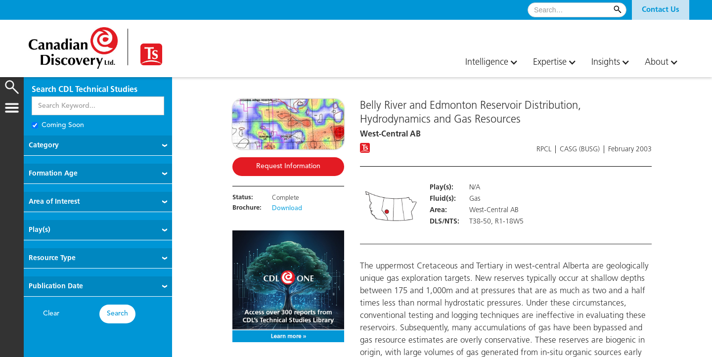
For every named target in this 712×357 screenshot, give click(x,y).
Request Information (288, 166)
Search (117, 313)
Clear (51, 313)
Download (287, 208)
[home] (73, 44)
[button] (660, 10)
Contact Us (660, 9)
